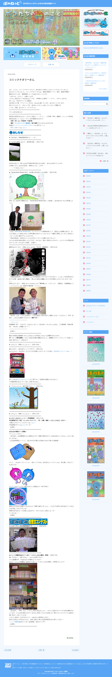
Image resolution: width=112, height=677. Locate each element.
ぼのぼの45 (95, 499)
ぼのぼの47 (95, 432)
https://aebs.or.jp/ (56, 667)
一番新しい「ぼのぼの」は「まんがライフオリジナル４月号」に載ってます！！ (97, 136)
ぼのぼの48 (95, 398)
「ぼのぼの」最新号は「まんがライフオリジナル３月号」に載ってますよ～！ (97, 146)
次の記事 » (75, 650)
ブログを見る (103, 89)
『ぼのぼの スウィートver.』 (62, 351)
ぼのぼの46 (95, 465)
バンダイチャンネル (92, 316)
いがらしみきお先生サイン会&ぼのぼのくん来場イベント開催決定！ (96, 75)
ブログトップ (32, 64)
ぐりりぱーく (90, 322)
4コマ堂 (88, 311)
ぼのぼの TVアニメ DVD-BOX (95, 305)
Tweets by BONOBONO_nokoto (93, 48)
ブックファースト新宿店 (22, 123)
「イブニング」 (14, 322)
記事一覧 (51, 64)
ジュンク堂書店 (14, 622)
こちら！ (33, 422)
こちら (24, 127)
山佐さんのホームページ (22, 379)
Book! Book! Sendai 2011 (23, 231)
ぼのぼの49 (95, 364)
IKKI (12, 127)
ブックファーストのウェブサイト (23, 125)
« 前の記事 (7, 650)
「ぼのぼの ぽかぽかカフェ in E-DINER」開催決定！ (95, 83)
